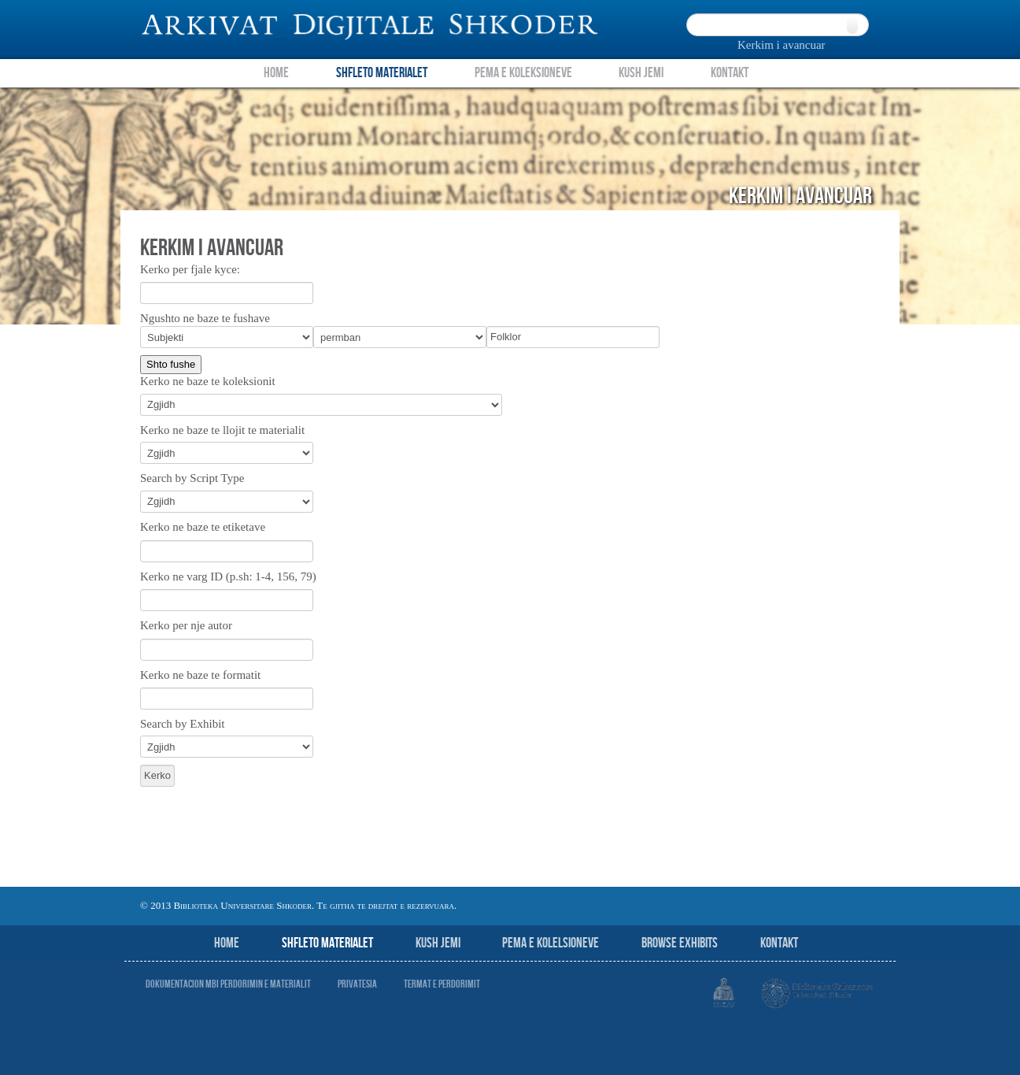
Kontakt (729, 73)
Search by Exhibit (182, 723)
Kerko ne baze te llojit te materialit (222, 430)
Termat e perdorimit (442, 984)
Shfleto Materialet (381, 73)
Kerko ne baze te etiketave (202, 527)
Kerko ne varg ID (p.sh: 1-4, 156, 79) (228, 576)
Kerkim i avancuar (781, 45)
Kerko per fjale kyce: (190, 269)
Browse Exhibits (679, 943)
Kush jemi (438, 943)
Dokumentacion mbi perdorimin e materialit (228, 984)
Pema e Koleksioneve (523, 73)
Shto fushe (170, 364)
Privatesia (357, 984)
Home (276, 73)
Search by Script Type (192, 478)
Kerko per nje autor (186, 625)
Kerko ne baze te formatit (200, 675)
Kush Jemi (641, 73)
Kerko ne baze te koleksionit (207, 381)
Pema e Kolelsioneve (550, 943)
